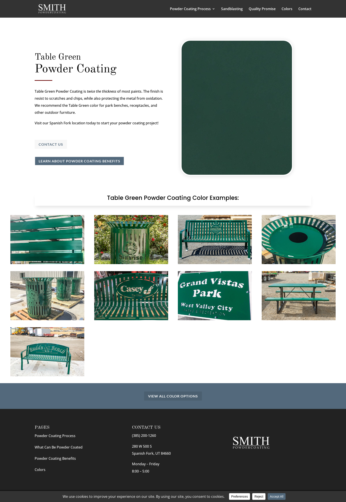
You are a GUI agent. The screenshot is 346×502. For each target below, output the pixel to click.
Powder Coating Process (190, 9)
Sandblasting (232, 9)
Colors (287, 9)
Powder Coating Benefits (55, 458)
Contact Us (51, 144)
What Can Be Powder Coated (59, 447)
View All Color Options (173, 396)
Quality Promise (262, 9)
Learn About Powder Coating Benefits (79, 161)
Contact (304, 9)
